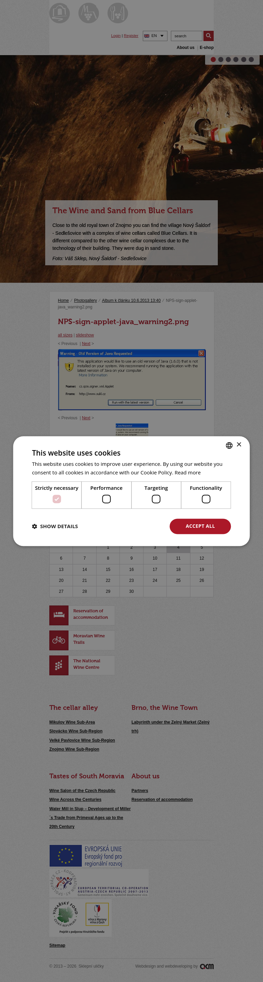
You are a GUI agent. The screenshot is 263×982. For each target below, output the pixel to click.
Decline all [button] (134, 526)
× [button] (238, 444)
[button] (55, 526)
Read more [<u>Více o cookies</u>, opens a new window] (188, 472)
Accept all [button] (200, 526)
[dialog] (131, 491)
